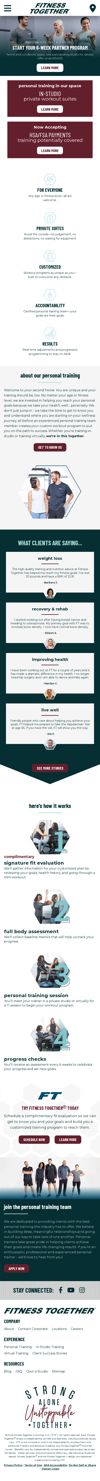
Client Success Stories (49, 1353)
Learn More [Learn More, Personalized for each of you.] (50, 67)
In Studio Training (50, 1347)
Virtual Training (16, 1353)
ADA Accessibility (55, 1465)
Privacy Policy (13, 1465)
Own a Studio (37, 1371)
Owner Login (50, 1468)
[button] (93, 8)
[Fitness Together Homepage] (50, 8)
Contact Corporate (33, 1329)
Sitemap (58, 1371)
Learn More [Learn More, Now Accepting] (50, 150)
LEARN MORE (68, 1139)
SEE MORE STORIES (50, 768)
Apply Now (17, 1268)
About (9, 1329)
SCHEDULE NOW (34, 1139)
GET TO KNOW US (50, 447)
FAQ (19, 1371)
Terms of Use (33, 1465)
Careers (77, 1329)
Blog (8, 1371)
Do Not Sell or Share (82, 1465)
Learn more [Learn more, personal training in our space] (50, 109)
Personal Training (18, 1347)
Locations (59, 1329)
